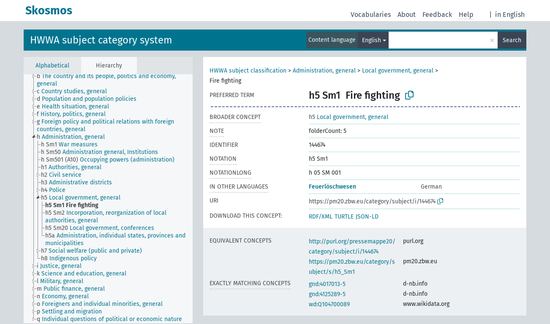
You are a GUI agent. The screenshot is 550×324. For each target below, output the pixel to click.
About (407, 15)
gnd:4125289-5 (327, 294)
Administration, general (324, 70)
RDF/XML (320, 216)
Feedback (437, 15)
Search (512, 40)
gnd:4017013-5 (327, 284)
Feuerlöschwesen (332, 186)
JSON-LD (367, 216)
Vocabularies (371, 15)
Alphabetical (52, 65)
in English (510, 15)
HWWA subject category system (101, 40)
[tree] (108, 198)
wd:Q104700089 (329, 304)
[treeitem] (118, 80)
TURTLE (344, 216)
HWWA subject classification (248, 70)
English (371, 40)
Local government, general (397, 70)
